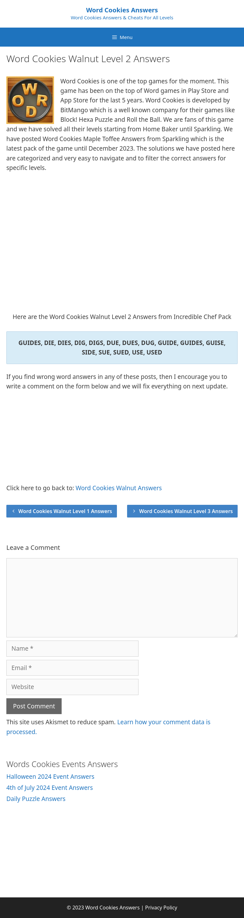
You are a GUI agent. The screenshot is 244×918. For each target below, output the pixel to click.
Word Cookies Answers (122, 10)
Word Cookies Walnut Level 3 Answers (186, 511)
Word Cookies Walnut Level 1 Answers (65, 511)
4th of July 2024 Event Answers (49, 788)
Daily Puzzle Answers (35, 799)
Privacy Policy (161, 907)
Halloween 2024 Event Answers (50, 776)
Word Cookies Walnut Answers (119, 488)
